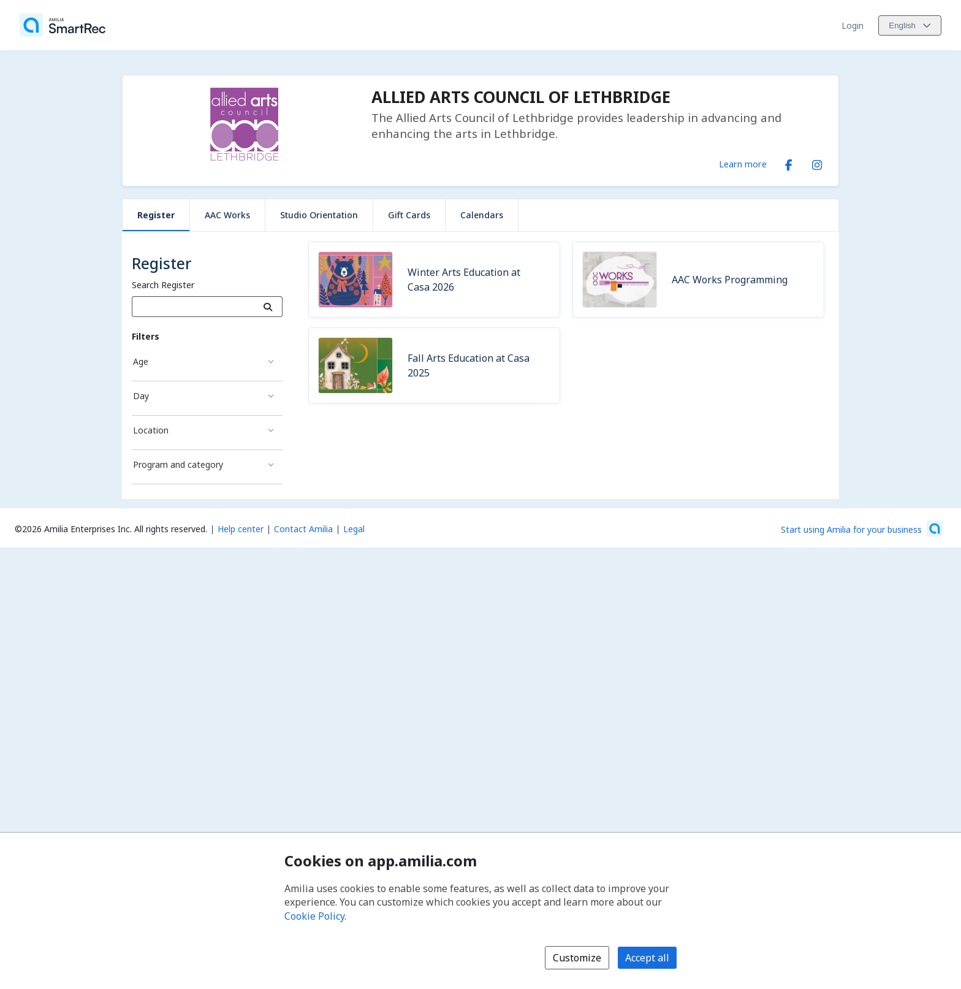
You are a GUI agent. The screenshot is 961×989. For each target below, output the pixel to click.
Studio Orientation (319, 215)
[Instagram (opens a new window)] (816, 162)
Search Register (163, 285)
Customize (577, 957)
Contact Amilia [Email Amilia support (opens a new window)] (303, 529)
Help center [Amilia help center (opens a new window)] (241, 529)
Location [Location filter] (151, 430)
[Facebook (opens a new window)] (788, 162)
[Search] (268, 306)
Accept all (647, 957)
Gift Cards (409, 215)
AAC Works (227, 215)
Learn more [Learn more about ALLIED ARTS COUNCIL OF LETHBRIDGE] (743, 164)
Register (156, 215)
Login (852, 25)
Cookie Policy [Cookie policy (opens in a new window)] (314, 916)
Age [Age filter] (140, 361)
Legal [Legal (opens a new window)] (354, 529)
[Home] (62, 25)
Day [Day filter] (141, 396)
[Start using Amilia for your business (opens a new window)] (862, 529)
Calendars (481, 215)
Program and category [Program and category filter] (178, 464)
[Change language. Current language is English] (909, 25)
